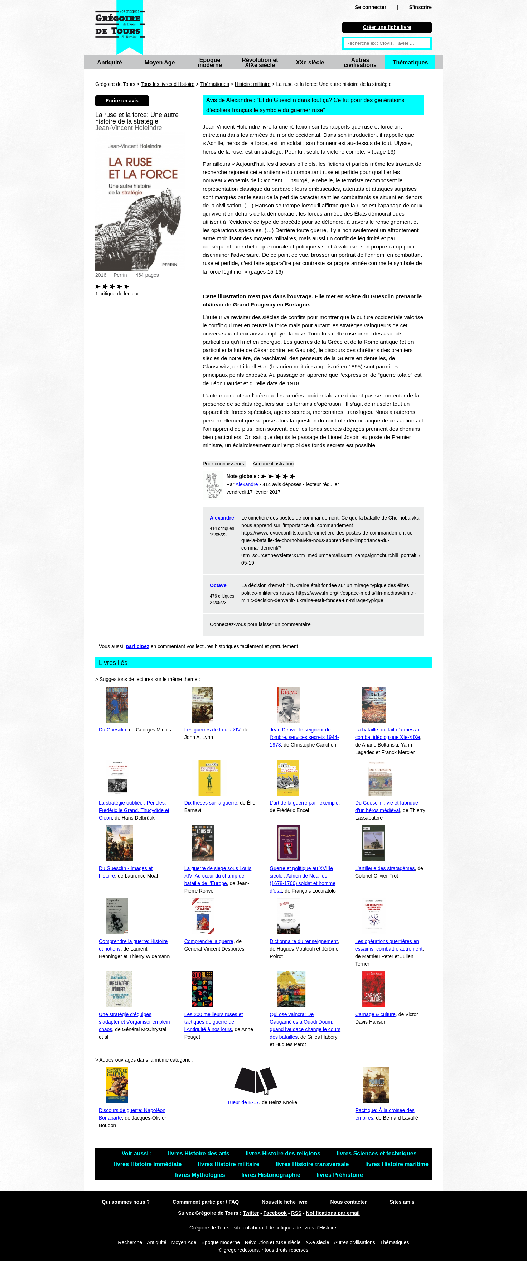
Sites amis (402, 1202)
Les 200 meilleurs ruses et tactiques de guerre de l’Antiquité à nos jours (213, 1021)
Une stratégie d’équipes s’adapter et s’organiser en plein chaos (134, 1021)
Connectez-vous (228, 624)
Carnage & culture (375, 1014)
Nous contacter (348, 1202)
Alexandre (222, 518)
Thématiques (410, 62)
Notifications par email (333, 1213)
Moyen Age (160, 62)
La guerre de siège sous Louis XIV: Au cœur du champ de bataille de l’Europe (218, 875)
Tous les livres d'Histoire (168, 84)
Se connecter (370, 7)
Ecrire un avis (122, 100)
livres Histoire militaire (229, 1164)
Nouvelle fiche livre (285, 1202)
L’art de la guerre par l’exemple (304, 803)
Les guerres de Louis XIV (212, 730)
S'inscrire (420, 7)
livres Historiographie (271, 1175)
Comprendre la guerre (208, 941)
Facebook (275, 1213)
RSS (296, 1213)
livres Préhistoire (339, 1175)
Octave (218, 585)
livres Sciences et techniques (376, 1153)
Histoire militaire (253, 84)
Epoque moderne (210, 62)
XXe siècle (310, 62)
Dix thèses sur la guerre (210, 803)
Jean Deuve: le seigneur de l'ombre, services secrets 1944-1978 (304, 737)
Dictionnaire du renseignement (304, 941)
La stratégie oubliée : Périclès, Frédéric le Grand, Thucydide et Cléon (134, 810)
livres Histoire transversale (313, 1164)
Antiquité (109, 62)
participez (137, 646)
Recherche (130, 1242)
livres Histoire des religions (284, 1153)
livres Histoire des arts (199, 1153)
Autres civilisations (360, 62)
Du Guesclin (112, 730)
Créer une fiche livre (387, 27)
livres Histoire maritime (397, 1164)
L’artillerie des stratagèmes (385, 868)
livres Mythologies (201, 1175)
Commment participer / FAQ (206, 1202)
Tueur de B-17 (243, 1102)
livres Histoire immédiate (148, 1164)
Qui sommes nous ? (126, 1202)
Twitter (251, 1213)
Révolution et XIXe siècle (260, 62)
